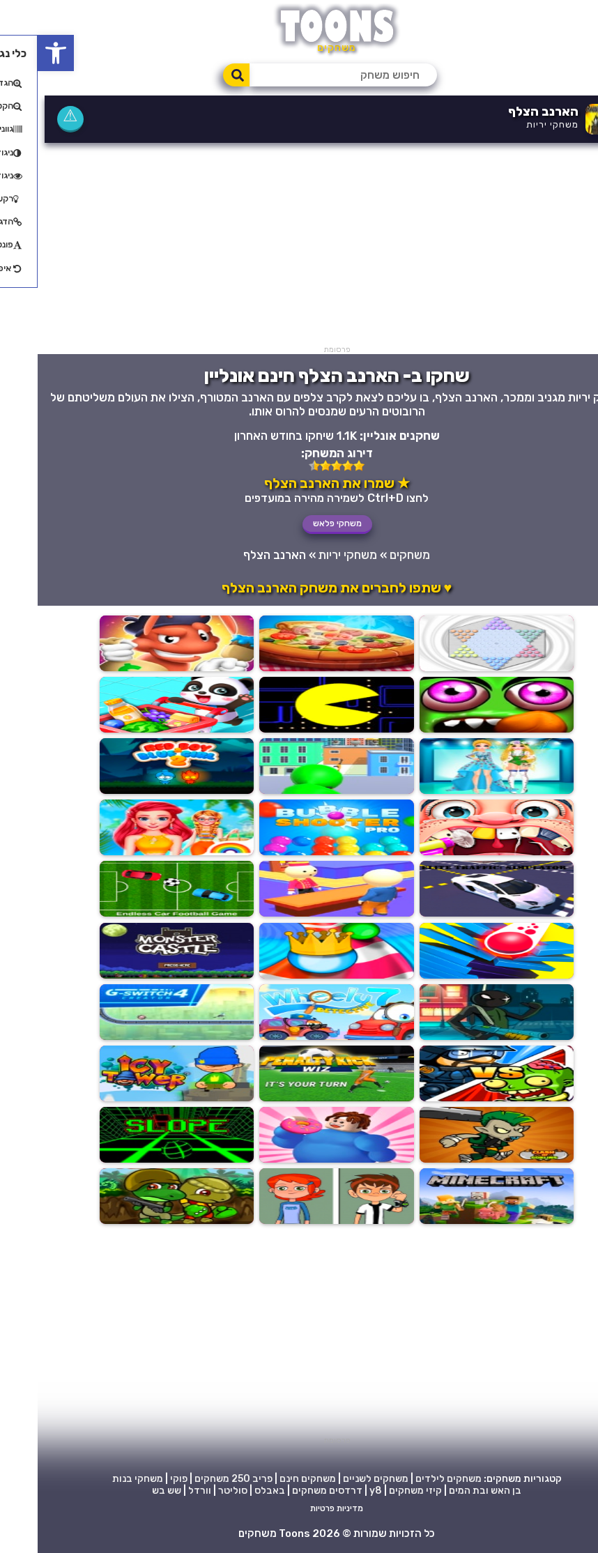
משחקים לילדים (411, 1478)
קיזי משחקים (377, 1490)
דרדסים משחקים (289, 1490)
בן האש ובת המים (447, 1490)
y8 (338, 1490)
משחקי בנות (100, 1478)
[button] (18, 53)
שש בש (129, 1490)
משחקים (372, 555)
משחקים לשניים (338, 1478)
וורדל (162, 1490)
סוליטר (195, 1490)
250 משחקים (185, 1478)
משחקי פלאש (299, 523)
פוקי (141, 1478)
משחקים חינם (270, 1478)
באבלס (232, 1490)
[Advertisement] (299, 247)
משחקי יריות (515, 124)
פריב (225, 1478)
